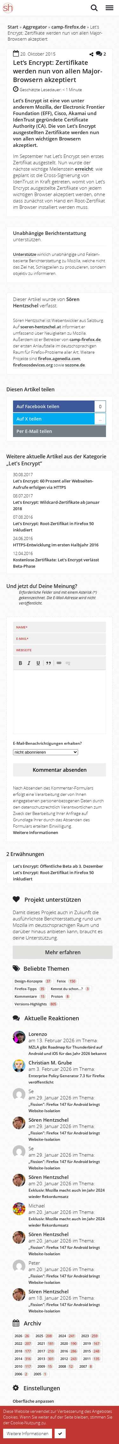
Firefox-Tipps (30, 989)
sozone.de (75, 365)
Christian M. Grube (50, 1062)
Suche (94, 8)
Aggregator (35, 27)
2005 (41, 1374)
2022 (23, 1343)
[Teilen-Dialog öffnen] (91, 54)
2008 (66, 1366)
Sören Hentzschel (49, 1120)
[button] (20, 663)
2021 (46, 1343)
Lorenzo (38, 1034)
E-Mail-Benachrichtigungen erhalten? (47, 743)
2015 (92, 1351)
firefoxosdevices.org (33, 365)
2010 (23, 1366)
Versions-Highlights (36, 1004)
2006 (22, 1374)
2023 (90, 1336)
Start (13, 27)
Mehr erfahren (63, 952)
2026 (22, 1336)
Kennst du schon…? (70, 989)
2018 (23, 1351)
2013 (46, 1359)
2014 (23, 1359)
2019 (92, 1343)
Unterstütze (24, 254)
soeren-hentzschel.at (40, 327)
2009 (45, 1366)
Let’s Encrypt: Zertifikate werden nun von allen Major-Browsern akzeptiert (57, 71)
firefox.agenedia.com (59, 358)
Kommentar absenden (60, 769)
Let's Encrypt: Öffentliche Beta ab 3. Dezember (58, 866)
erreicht (84, 169)
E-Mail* (22, 638)
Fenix (67, 981)
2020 (69, 1343)
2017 (46, 1351)
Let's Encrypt (24, 463)
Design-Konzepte (33, 981)
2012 (69, 1359)
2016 (69, 1351)
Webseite (24, 650)
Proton (60, 996)
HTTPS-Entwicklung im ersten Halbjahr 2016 (55, 545)
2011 (92, 1359)
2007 (86, 1366)
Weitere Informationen (35, 832)
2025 (44, 1336)
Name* (21, 627)
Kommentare (30, 996)
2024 (67, 1336)
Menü (109, 4)
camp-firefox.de (68, 27)
